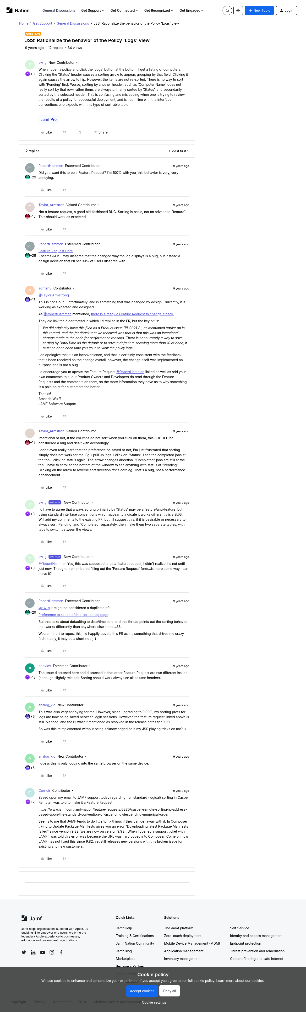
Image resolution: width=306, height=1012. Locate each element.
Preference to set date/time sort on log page (73, 615)
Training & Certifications (135, 936)
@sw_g (44, 608)
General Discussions (59, 10)
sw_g (42, 62)
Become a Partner (130, 966)
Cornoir (44, 790)
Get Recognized (159, 10)
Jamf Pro (48, 119)
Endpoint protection (245, 943)
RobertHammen (50, 166)
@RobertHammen (57, 314)
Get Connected (124, 10)
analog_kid (46, 705)
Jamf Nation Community (135, 943)
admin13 (44, 288)
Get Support (93, 10)
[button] (259, 10)
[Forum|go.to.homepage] (18, 10)
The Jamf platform (178, 928)
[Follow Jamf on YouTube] (42, 952)
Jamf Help (124, 928)
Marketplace (126, 959)
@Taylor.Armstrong (53, 295)
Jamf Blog (124, 951)
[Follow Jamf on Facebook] (61, 952)
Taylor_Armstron (51, 205)
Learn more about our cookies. (240, 981)
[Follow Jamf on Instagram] (51, 952)
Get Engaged (192, 10)
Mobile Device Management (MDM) (192, 943)
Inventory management (182, 959)
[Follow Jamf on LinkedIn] (33, 952)
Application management (183, 951)
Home (23, 23)
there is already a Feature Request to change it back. (132, 314)
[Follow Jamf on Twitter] (24, 952)
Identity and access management (256, 936)
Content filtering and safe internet (256, 959)
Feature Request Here (55, 251)
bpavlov (44, 666)
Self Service (239, 928)
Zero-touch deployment (183, 936)
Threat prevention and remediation (257, 951)
